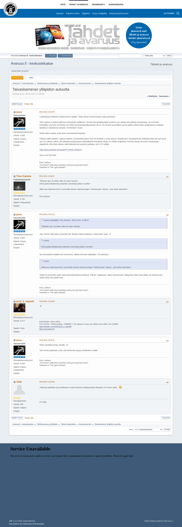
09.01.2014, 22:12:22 (46, 214)
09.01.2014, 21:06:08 (46, 112)
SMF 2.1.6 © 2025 (15, 521)
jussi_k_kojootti (25, 301)
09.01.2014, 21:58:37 (46, 176)
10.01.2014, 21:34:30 (46, 382)
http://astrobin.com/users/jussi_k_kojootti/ (55, 327)
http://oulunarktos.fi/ (47, 329)
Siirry (131, 429)
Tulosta (166, 104)
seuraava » (164, 96)
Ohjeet (147, 521)
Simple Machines (29, 521)
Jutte (19, 382)
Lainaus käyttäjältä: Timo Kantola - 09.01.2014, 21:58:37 (66, 220)
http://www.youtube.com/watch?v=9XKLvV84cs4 (61, 150)
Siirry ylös (17, 418)
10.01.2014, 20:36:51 (46, 340)
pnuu (19, 112)
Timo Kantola (23, 176)
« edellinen (152, 96)
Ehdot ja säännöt (157, 521)
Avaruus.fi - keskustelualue (32, 63)
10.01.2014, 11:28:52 (46, 301)
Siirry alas (17, 104)
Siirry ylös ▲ (168, 521)
